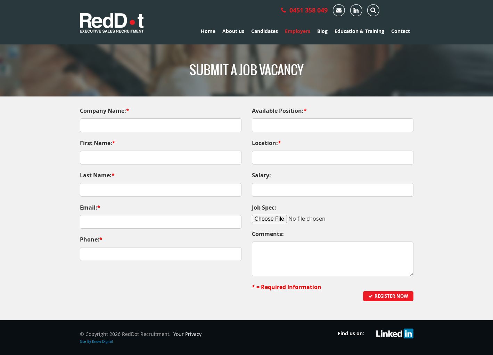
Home (208, 31)
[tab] (373, 8)
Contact (400, 31)
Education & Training (359, 31)
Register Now (388, 296)
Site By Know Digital (96, 341)
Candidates (264, 31)
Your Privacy (187, 334)
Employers (297, 31)
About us (233, 31)
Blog (322, 31)
